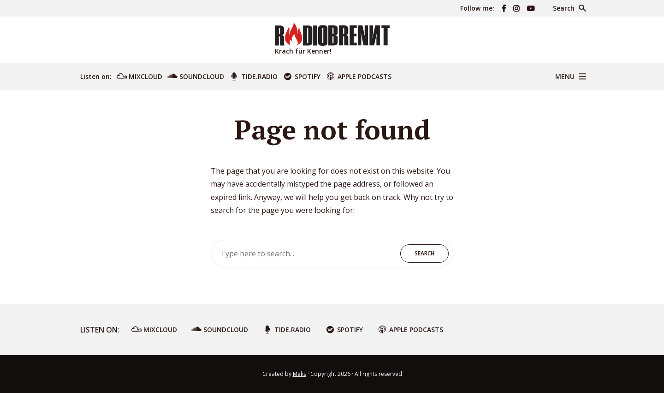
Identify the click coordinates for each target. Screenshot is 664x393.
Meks (299, 374)
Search (424, 253)
